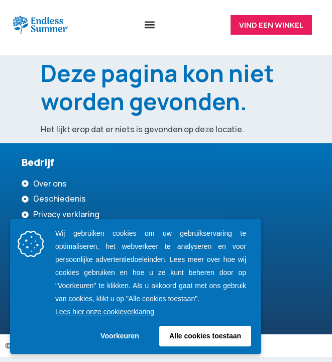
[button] (149, 24)
